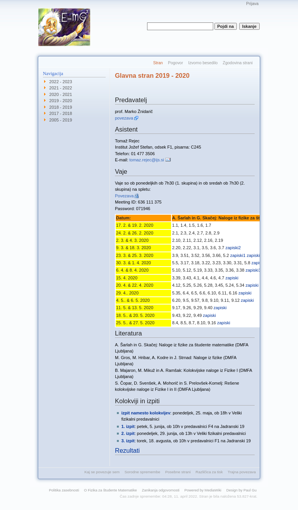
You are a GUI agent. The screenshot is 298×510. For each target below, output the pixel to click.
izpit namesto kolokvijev (146, 413)
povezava (124, 118)
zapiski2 (233, 247)
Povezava (124, 195)
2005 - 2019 (60, 120)
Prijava (252, 4)
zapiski (231, 278)
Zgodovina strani (238, 63)
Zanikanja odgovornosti (161, 490)
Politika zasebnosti (64, 490)
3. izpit (128, 440)
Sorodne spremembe (142, 472)
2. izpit (128, 433)
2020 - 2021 (60, 94)
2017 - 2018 (60, 113)
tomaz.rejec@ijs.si (146, 159)
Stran (158, 63)
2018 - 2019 (60, 107)
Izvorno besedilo (203, 63)
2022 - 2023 (60, 81)
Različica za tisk (209, 472)
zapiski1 (238, 255)
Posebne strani (178, 472)
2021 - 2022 (60, 88)
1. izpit (128, 426)
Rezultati (127, 450)
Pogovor (175, 63)
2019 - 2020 (60, 100)
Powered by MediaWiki (202, 490)
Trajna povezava (242, 472)
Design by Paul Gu (241, 490)
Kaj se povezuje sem (102, 472)
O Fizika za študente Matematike (110, 490)
